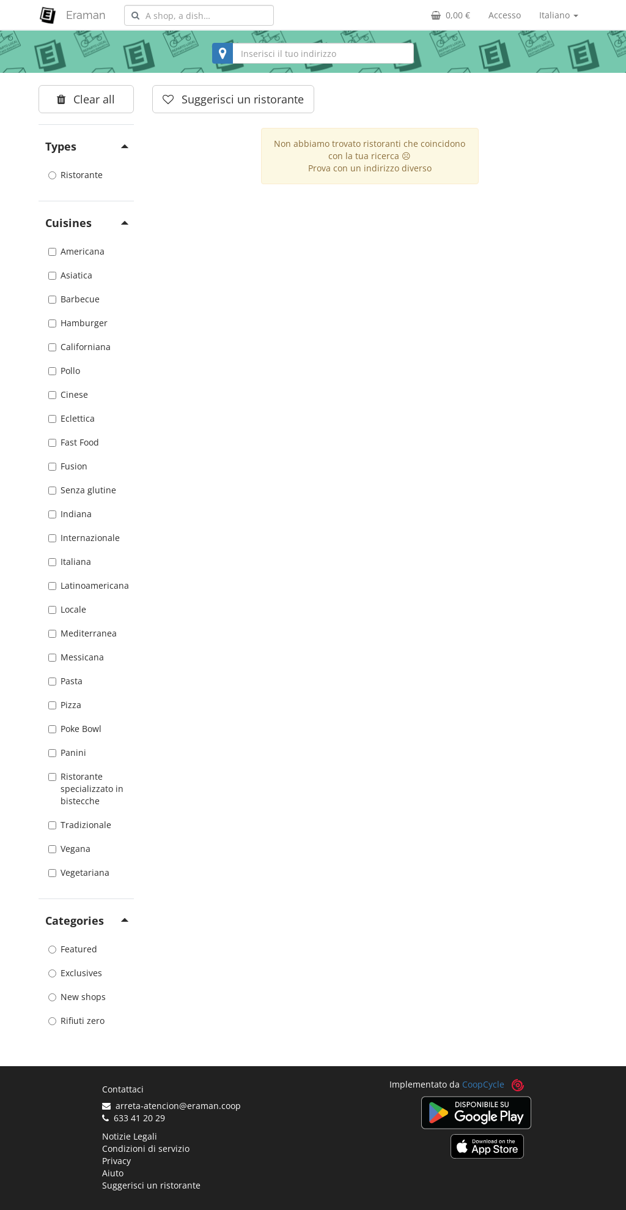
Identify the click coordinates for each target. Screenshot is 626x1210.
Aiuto (112, 1173)
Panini (67, 752)
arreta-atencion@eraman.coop (171, 1105)
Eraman (86, 15)
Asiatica (70, 275)
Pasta (65, 681)
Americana (76, 251)
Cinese (68, 394)
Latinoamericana (86, 585)
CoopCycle (483, 1084)
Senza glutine (82, 490)
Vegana (69, 848)
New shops (77, 997)
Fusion (67, 466)
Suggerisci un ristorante (151, 1185)
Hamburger (78, 323)
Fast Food (73, 442)
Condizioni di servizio (146, 1148)
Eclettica (71, 418)
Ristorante (75, 175)
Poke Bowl (74, 728)
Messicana (76, 657)
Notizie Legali (129, 1136)
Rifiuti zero (76, 1020)
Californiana (79, 347)
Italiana (69, 561)
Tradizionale (79, 825)
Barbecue (74, 299)
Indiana (70, 514)
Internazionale (84, 537)
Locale (67, 609)
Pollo (64, 370)
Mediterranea (82, 633)
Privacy (116, 1161)
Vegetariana (78, 872)
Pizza (64, 705)
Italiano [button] (558, 15)
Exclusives (75, 973)
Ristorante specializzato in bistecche (85, 789)
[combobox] (199, 15)
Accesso (504, 15)
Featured (72, 949)
